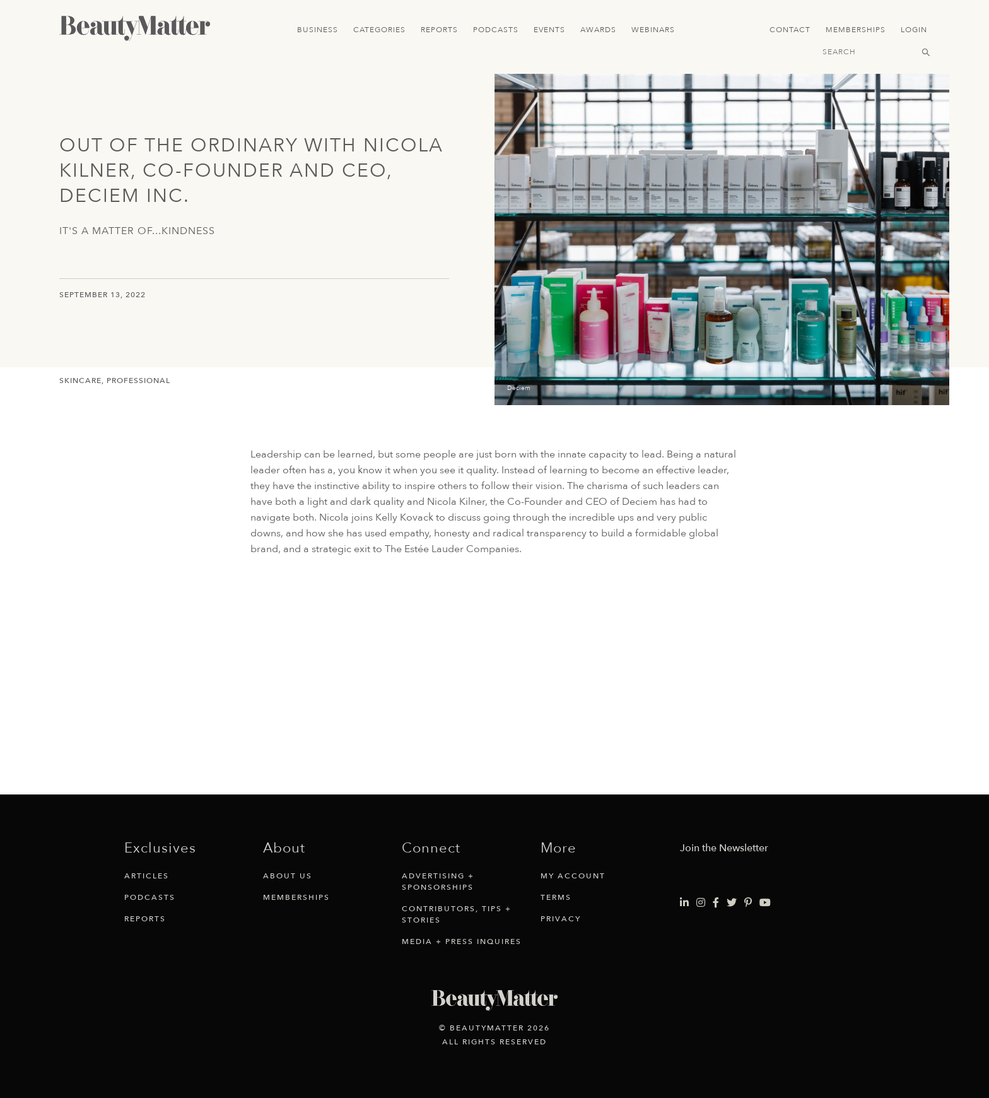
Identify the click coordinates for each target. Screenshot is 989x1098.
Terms (556, 897)
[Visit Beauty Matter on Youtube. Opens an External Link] (765, 903)
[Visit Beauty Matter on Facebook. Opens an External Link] (716, 903)
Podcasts (495, 30)
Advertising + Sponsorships (438, 881)
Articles (146, 876)
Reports (439, 30)
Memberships (856, 30)
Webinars (653, 30)
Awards (598, 30)
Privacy (561, 919)
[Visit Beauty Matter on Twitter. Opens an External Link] (732, 903)
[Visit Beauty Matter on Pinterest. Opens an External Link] (748, 903)
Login (914, 30)
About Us (287, 876)
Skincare (80, 380)
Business (317, 30)
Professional (138, 380)
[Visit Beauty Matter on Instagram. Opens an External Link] (700, 903)
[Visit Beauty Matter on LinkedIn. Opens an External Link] (684, 903)
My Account (573, 876)
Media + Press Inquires (462, 941)
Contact (790, 30)
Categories (379, 30)
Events (549, 30)
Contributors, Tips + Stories (457, 914)
